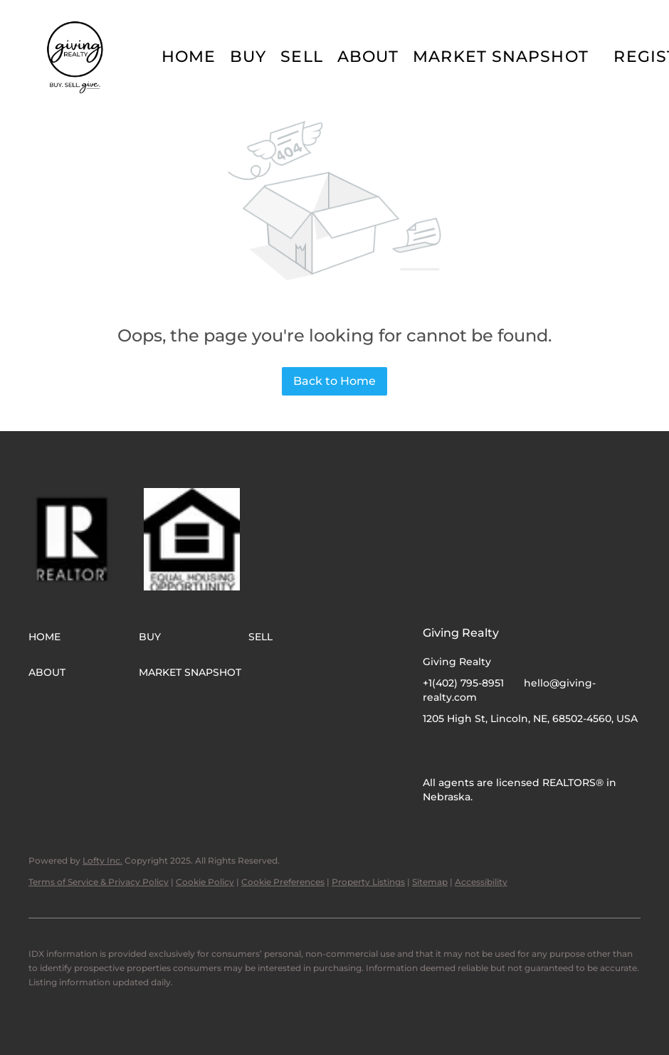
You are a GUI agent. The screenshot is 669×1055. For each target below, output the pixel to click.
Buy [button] (248, 56)
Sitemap (430, 881)
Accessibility (481, 881)
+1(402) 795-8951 (463, 683)
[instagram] (462, 750)
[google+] (490, 750)
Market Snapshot (501, 56)
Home (189, 56)
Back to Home (334, 381)
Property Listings (368, 881)
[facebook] (433, 750)
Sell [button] (301, 56)
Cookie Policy (205, 881)
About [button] (368, 56)
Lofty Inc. (102, 860)
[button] (76, 57)
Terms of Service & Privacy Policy (98, 881)
